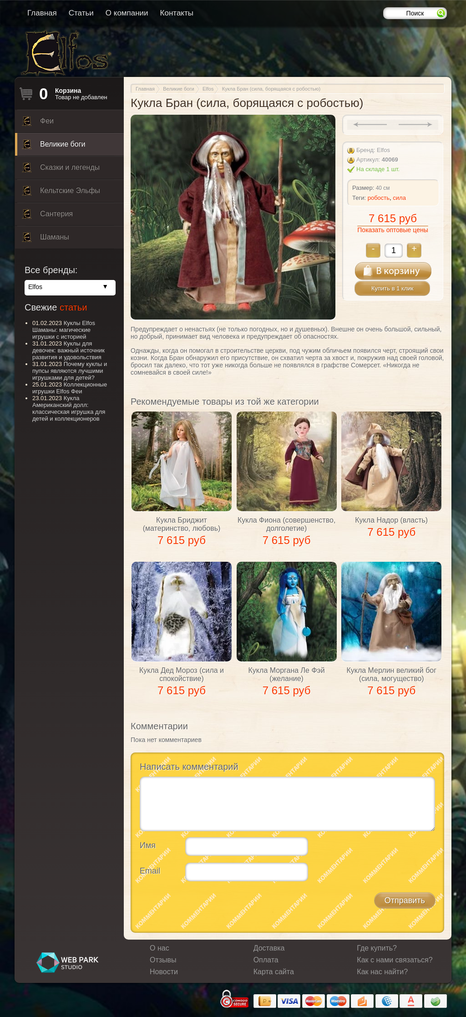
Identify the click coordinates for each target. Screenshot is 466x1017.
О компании (127, 13)
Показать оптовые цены (392, 230)
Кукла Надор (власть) (391, 520)
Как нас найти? (382, 972)
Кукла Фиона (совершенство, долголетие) (286, 524)
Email (150, 870)
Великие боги (53, 146)
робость (379, 197)
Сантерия (47, 216)
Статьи (81, 13)
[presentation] (209, 906)
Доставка (269, 948)
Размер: (363, 187)
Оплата (266, 960)
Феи (38, 123)
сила (399, 197)
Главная (42, 13)
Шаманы (45, 239)
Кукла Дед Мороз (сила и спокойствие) (181, 674)
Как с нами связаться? (394, 960)
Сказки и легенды (61, 170)
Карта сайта (273, 972)
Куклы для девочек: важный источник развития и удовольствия (68, 350)
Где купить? (377, 948)
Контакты (176, 13)
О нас (159, 948)
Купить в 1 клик (392, 288)
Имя (148, 845)
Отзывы (163, 960)
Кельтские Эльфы (61, 193)
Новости (164, 972)
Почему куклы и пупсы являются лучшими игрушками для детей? (69, 371)
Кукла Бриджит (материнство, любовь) (182, 524)
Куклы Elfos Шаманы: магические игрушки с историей (63, 330)
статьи (73, 307)
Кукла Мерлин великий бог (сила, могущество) (391, 674)
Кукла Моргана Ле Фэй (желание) (286, 674)
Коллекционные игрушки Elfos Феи (69, 388)
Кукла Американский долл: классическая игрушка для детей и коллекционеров (68, 408)
